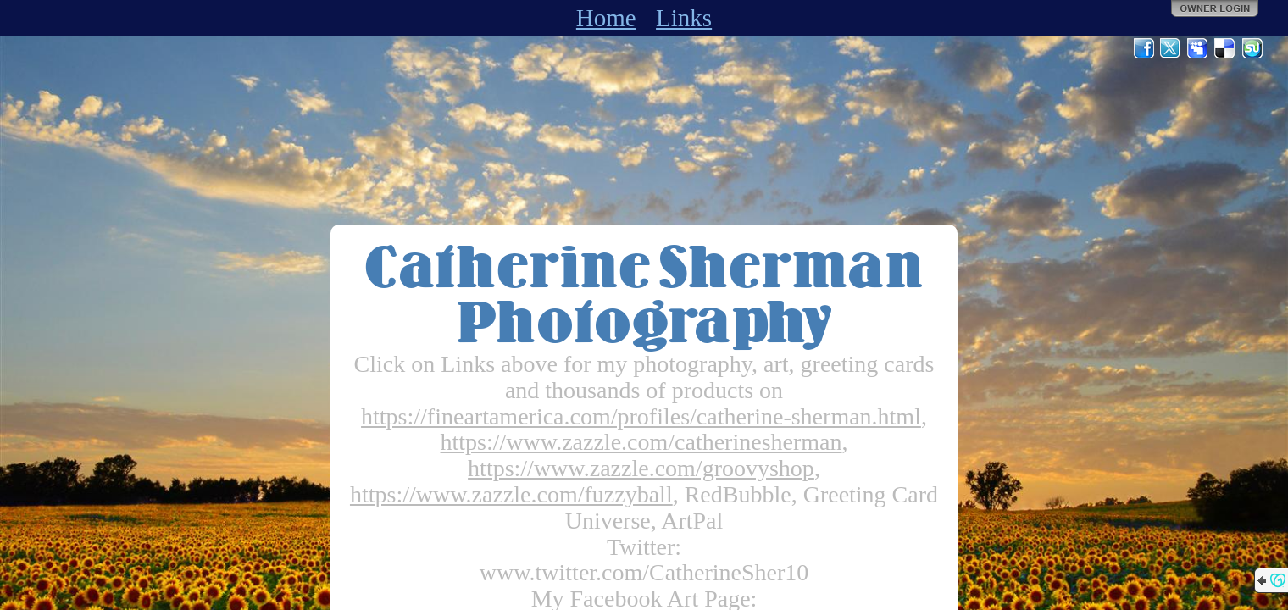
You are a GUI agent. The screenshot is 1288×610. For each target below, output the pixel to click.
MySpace (1198, 48)
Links (684, 17)
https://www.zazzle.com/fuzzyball (511, 494)
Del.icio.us (1225, 48)
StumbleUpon (1252, 48)
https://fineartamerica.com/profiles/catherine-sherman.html (641, 416)
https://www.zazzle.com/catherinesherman (641, 442)
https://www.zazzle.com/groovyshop (641, 468)
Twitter (1171, 48)
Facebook (1144, 48)
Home (606, 17)
